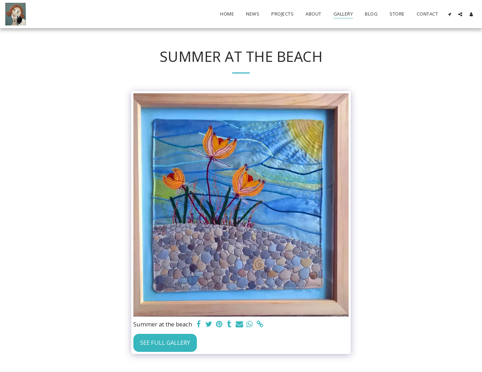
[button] (449, 14)
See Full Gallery (165, 342)
